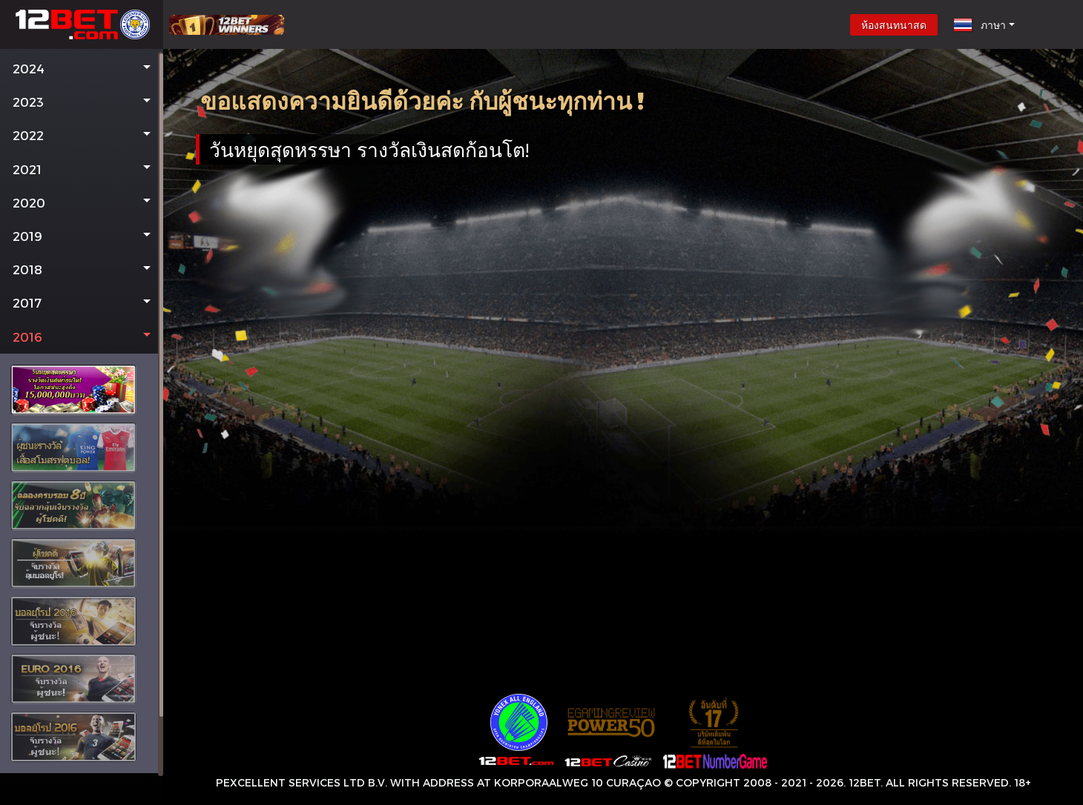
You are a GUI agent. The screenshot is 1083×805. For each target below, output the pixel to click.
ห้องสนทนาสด (893, 25)
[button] (81, 68)
